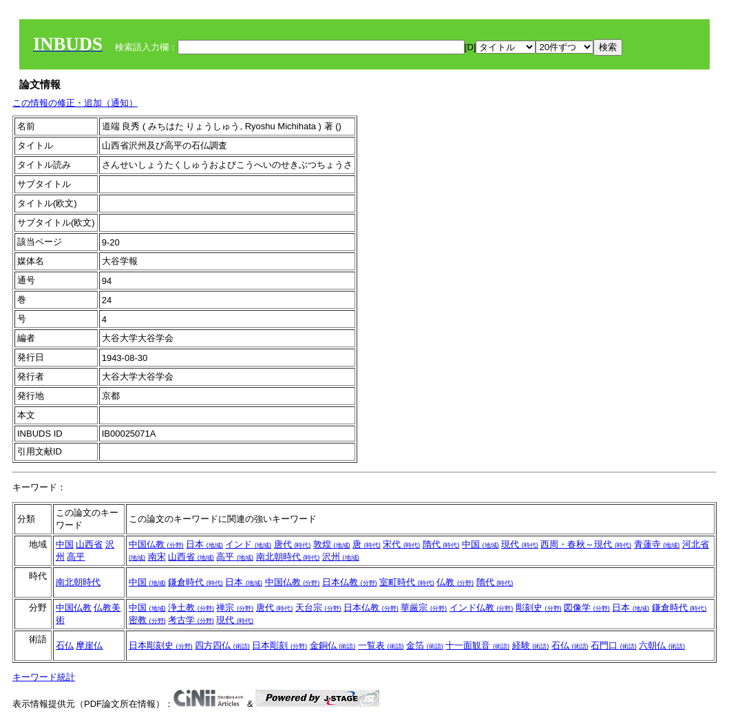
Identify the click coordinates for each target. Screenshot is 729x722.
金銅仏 (333, 645)
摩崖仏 (89, 645)
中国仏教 (156, 544)
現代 (519, 544)
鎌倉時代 (195, 582)
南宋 (157, 556)
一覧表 (381, 645)
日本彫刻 (279, 645)
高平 (76, 556)
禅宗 (234, 607)
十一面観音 (477, 645)
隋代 (441, 544)
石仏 (65, 645)
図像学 (587, 607)
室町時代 (406, 582)
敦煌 (331, 544)
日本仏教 (349, 582)
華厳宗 (424, 607)
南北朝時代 (288, 556)
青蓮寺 (657, 544)
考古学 (191, 620)
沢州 (340, 556)
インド (248, 544)
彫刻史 (539, 607)
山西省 (89, 544)
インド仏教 (482, 607)
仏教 (455, 582)
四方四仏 (222, 645)
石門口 (614, 645)
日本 (204, 544)
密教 (147, 620)
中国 (65, 544)
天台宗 (318, 607)
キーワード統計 (43, 677)
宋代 (401, 544)
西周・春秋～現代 (585, 544)
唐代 (292, 544)
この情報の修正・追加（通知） (75, 103)
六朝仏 (662, 645)
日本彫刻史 (161, 645)
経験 (530, 645)
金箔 (424, 645)
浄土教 (191, 607)
